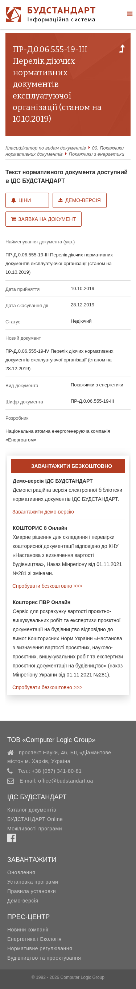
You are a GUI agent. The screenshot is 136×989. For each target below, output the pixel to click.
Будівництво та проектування (44, 958)
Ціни (21, 200)
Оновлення (21, 872)
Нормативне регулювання (39, 948)
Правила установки (31, 891)
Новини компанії (28, 930)
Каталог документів (31, 810)
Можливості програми (34, 828)
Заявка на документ (43, 219)
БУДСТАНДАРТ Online (35, 819)
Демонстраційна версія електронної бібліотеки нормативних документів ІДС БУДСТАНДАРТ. (67, 490)
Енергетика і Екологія (34, 939)
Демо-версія (79, 200)
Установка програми (32, 882)
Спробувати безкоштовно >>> (46, 586)
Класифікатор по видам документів (45, 148)
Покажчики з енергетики (96, 154)
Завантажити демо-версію (42, 512)
